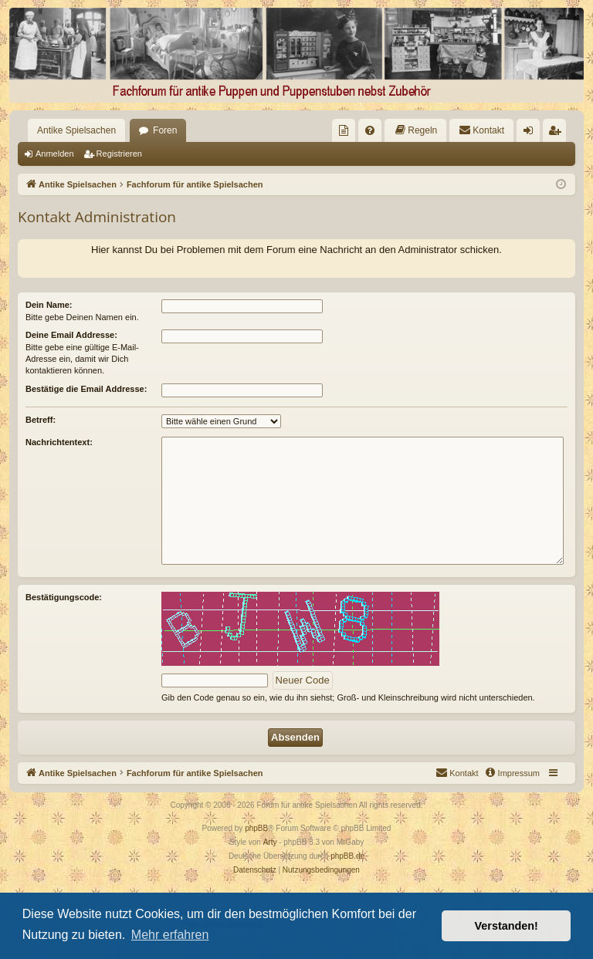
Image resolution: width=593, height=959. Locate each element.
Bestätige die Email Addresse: (86, 388)
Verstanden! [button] (506, 926)
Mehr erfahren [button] (170, 934)
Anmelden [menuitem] (532, 133)
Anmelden (55, 153)
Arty (270, 842)
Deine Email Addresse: (71, 334)
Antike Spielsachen (76, 130)
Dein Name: (49, 304)
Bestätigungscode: (63, 597)
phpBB (256, 828)
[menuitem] (343, 130)
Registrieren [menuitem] (558, 133)
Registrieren (119, 153)
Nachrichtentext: (59, 442)
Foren (165, 130)
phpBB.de (347, 856)
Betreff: (40, 419)
